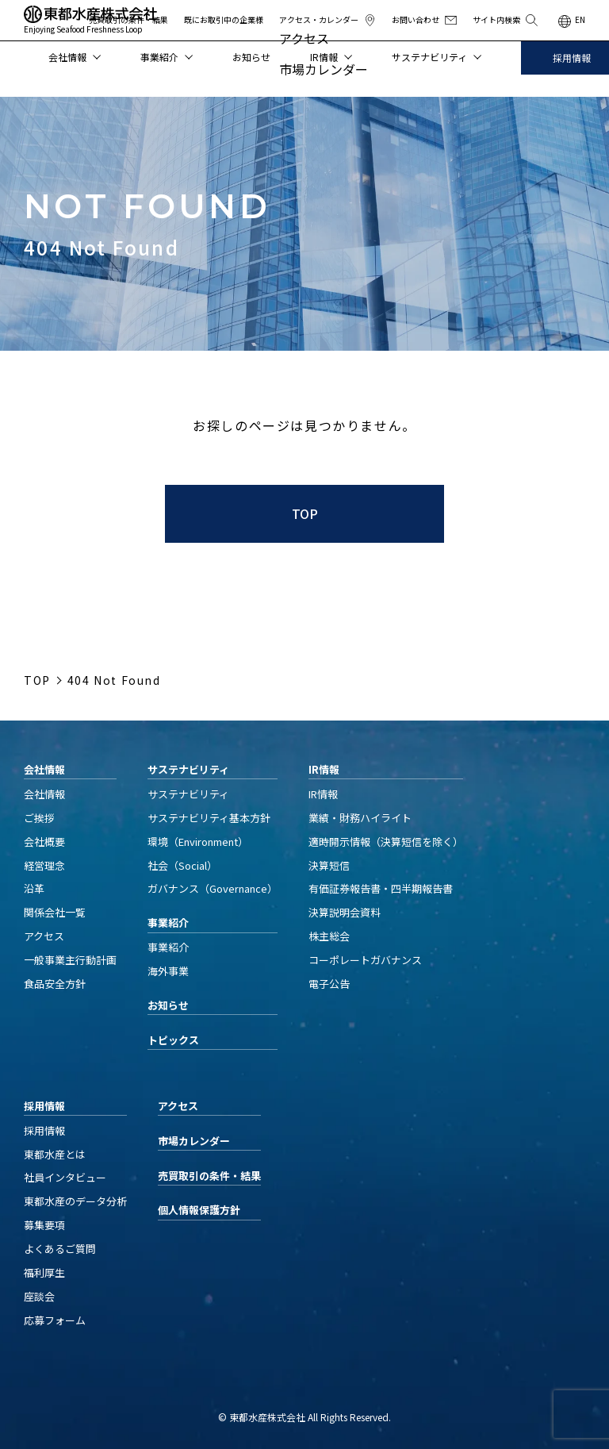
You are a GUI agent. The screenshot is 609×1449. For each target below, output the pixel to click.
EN (580, 19)
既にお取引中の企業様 (223, 19)
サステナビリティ (436, 56)
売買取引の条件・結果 (128, 19)
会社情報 (74, 56)
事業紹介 (166, 56)
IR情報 (331, 56)
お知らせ (251, 56)
